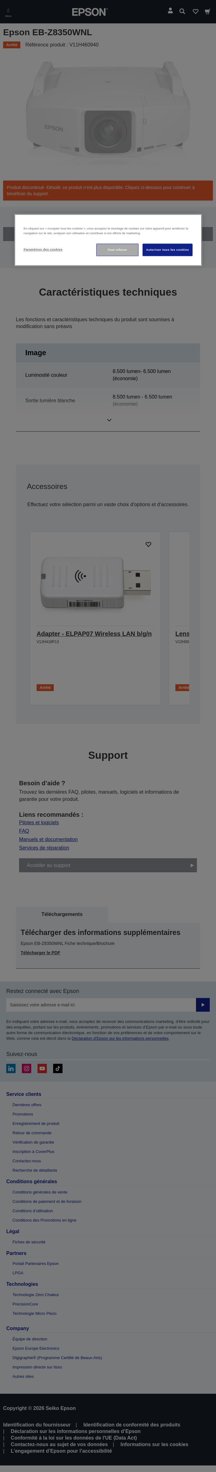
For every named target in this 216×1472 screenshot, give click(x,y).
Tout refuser (117, 249)
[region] (108, 240)
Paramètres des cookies (43, 249)
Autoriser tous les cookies (167, 249)
